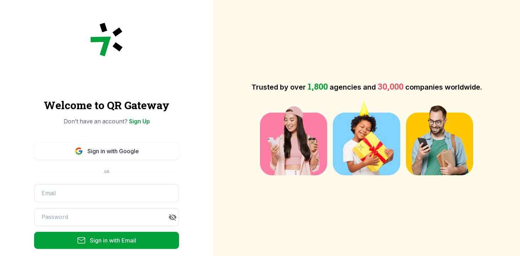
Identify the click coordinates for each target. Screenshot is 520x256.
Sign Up (139, 121)
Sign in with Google (107, 151)
